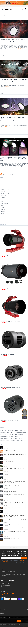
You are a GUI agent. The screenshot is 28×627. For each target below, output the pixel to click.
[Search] (14, 181)
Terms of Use (22, 560)
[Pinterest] (13, 594)
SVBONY (11, 438)
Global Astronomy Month (5, 440)
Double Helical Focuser (19, 434)
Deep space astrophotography (21, 432)
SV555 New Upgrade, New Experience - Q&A (12, 524)
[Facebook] (4, 594)
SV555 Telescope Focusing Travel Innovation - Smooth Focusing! (15, 527)
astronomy (3, 432)
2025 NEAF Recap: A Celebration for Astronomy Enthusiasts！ (15, 507)
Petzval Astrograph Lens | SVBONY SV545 (9, 255)
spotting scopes (3, 430)
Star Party (3, 197)
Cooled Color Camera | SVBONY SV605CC (9, 420)
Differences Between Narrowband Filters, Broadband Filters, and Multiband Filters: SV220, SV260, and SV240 (13, 159)
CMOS (2, 434)
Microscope (3, 207)
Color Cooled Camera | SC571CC (7, 354)
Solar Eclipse (17, 436)
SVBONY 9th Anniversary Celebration (10, 450)
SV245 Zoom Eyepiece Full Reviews (10, 473)
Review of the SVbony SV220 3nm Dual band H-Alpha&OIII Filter (15, 454)
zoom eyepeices (22, 430)
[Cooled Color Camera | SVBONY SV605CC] (14, 406)
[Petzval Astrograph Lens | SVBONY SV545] (14, 240)
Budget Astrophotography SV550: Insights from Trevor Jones (14, 531)
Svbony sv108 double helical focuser (7, 436)
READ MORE (20, 48)
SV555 (2, 199)
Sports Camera (3, 195)
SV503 (16, 438)
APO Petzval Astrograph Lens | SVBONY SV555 (10, 321)
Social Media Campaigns (5, 189)
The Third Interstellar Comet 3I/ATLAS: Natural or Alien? (14, 457)
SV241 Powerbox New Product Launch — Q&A (12, 499)
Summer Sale (3, 215)
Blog (14, 547)
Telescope (3, 217)
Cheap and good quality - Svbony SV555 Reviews (12, 538)
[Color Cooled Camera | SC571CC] (14, 340)
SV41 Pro (16, 430)
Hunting (2, 187)
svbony (22, 440)
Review (2, 213)
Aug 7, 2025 (4, 53)
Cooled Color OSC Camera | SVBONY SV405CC (10, 387)
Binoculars (3, 211)
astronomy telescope (4, 438)
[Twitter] (7, 594)
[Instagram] (10, 594)
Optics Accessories (4, 203)
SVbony (17, 440)
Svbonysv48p (11, 434)
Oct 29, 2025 (4, 13)
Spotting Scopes (4, 191)
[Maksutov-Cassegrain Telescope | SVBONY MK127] (14, 273)
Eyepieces (3, 209)
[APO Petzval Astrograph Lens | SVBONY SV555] (14, 307)
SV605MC (13, 440)
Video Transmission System (6, 193)
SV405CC (12, 432)
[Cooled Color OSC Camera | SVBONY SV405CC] (14, 373)
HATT (6, 434)
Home (11, 547)
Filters (2, 201)
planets (8, 432)
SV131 (20, 438)
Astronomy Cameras (4, 219)
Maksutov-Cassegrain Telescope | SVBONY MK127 (11, 288)
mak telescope (10, 430)
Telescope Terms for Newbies (9, 461)
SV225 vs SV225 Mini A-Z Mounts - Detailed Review (13, 465)
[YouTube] (2, 594)
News (2, 205)
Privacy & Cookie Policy (5, 561)
